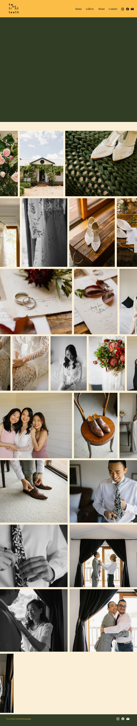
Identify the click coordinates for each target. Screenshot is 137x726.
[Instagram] (122, 9)
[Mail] (132, 9)
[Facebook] (127, 9)
